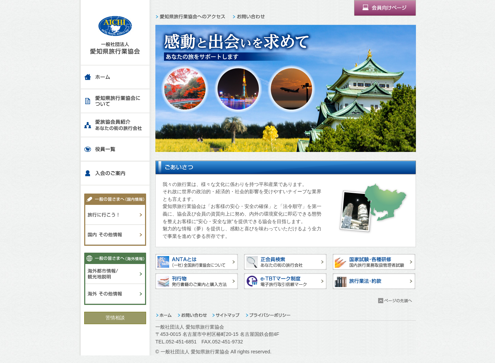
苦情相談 (115, 317)
